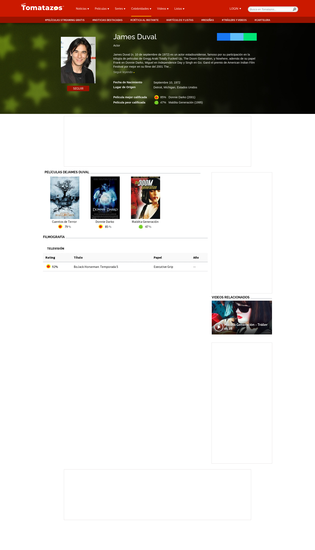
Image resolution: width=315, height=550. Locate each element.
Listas (179, 8)
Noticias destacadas (108, 20)
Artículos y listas (180, 20)
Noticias (82, 8)
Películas (102, 8)
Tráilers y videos (235, 20)
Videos (163, 8)
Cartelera (263, 20)
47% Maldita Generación (181, 102)
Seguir (78, 88)
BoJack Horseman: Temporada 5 (96, 267)
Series (120, 8)
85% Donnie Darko (177, 97)
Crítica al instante (145, 20)
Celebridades (141, 8)
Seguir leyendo (123, 72)
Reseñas (208, 20)
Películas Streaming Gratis (66, 20)
